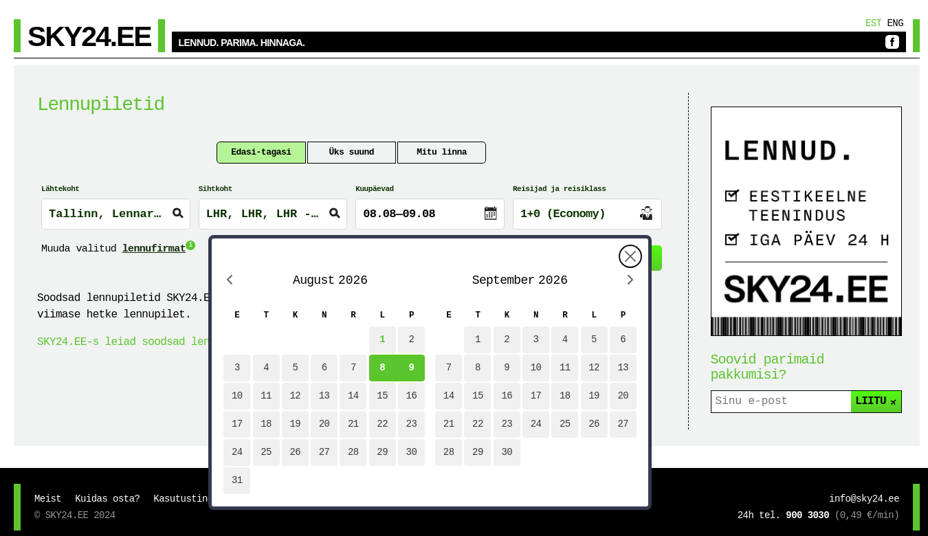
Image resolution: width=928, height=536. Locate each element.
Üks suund (351, 152)
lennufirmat (154, 249)
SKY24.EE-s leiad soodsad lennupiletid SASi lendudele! (200, 342)
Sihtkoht (215, 189)
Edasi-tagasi (261, 152)
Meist (47, 498)
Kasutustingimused (199, 498)
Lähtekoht (60, 189)
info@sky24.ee (864, 498)
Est (873, 23)
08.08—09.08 (399, 214)
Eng (895, 23)
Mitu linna (442, 152)
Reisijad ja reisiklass (559, 189)
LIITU (876, 401)
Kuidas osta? (107, 498)
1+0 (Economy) (563, 214)
